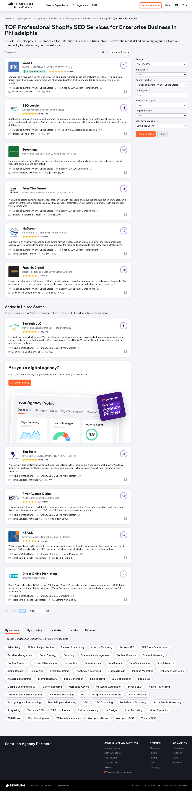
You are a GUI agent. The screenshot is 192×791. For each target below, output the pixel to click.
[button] (168, 5)
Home (8, 18)
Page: (32, 610)
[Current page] (40, 611)
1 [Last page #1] (49, 610)
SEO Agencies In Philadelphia (80, 18)
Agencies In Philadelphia (48, 18)
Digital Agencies (24, 18)
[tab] (12, 630)
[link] (80, 5)
